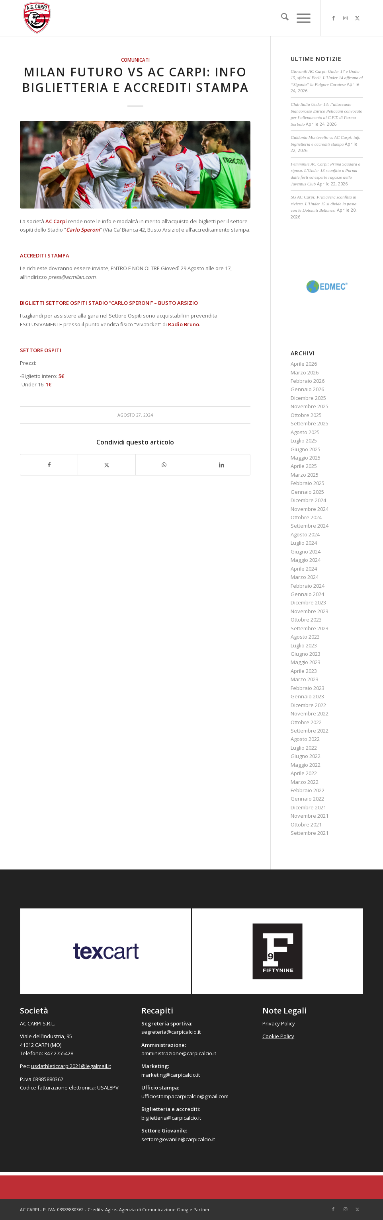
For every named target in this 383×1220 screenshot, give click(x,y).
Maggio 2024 (305, 559)
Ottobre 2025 (306, 415)
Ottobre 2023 (306, 619)
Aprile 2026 (304, 363)
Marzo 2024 (305, 577)
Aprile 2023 (304, 670)
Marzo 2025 (305, 474)
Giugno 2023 (305, 653)
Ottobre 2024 (306, 517)
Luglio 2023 (304, 645)
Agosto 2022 (305, 739)
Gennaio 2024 (307, 594)
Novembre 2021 (309, 815)
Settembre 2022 (309, 730)
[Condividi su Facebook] (49, 464)
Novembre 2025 (309, 406)
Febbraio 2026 (307, 380)
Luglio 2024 (304, 542)
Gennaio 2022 (307, 798)
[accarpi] (37, 18)
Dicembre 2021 (308, 807)
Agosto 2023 (305, 636)
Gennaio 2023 (307, 696)
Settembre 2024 (309, 525)
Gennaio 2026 (307, 389)
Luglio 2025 (304, 440)
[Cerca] (281, 18)
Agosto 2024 (305, 534)
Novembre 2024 (309, 509)
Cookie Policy (278, 1036)
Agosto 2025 (305, 432)
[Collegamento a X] (357, 18)
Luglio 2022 (304, 747)
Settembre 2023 (309, 628)
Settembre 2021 (309, 832)
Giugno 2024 (305, 551)
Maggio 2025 (305, 457)
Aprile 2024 (304, 568)
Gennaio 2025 (307, 491)
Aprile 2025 (304, 466)
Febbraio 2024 (307, 585)
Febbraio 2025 (307, 483)
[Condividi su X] (106, 464)
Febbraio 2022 (307, 790)
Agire (110, 1209)
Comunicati (135, 60)
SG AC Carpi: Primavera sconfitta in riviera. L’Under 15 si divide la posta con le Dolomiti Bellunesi (323, 203)
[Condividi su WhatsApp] (164, 464)
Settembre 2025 (309, 423)
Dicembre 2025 (308, 397)
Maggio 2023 (305, 662)
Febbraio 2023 (307, 688)
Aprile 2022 (304, 773)
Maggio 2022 (305, 764)
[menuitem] (281, 18)
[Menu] (300, 18)
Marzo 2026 (305, 372)
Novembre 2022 (309, 713)
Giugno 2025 (305, 449)
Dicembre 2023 (308, 602)
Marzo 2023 (305, 679)
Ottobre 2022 (306, 722)
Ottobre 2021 (306, 824)
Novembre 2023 (309, 611)
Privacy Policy (278, 1023)
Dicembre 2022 (308, 705)
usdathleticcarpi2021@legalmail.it (71, 1066)
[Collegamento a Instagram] (345, 18)
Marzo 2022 (305, 781)
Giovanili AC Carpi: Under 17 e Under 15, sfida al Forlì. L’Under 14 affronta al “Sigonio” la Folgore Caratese (327, 78)
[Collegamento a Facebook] (333, 18)
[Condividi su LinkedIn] (221, 464)
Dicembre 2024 (308, 500)
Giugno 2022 (305, 756)
